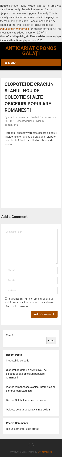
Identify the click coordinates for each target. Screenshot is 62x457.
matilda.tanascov (18, 117)
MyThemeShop (45, 452)
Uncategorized (25, 121)
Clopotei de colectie (17, 360)
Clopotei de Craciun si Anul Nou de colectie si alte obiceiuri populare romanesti (26, 373)
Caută (9, 335)
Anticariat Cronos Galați (31, 51)
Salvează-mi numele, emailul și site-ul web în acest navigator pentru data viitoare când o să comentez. (29, 302)
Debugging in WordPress (14, 28)
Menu (12, 62)
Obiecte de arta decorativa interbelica (28, 409)
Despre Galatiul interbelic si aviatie (26, 400)
